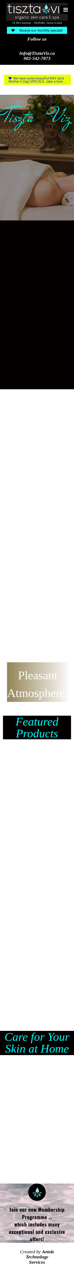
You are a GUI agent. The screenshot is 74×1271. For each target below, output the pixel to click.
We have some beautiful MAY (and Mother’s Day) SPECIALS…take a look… (36, 80)
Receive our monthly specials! (37, 30)
